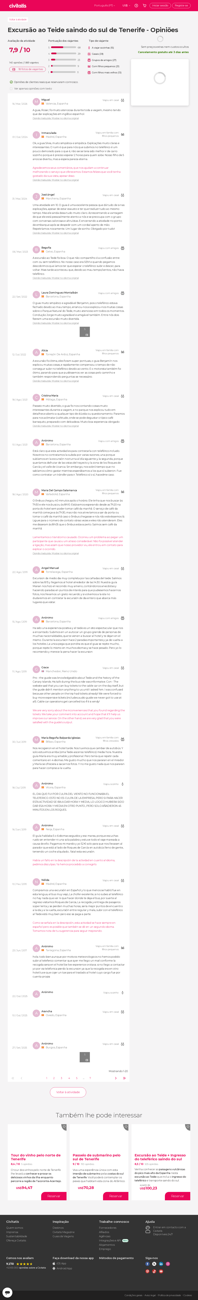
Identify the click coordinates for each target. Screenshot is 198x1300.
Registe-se (181, 5)
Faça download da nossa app (73, 1258)
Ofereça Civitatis (16, 1240)
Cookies (187, 1295)
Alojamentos (107, 1244)
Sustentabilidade (16, 1236)
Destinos (58, 1227)
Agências (104, 1236)
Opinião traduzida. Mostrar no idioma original (56, 118)
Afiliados (104, 1232)
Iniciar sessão (160, 5)
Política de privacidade (169, 1295)
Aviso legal (150, 1295)
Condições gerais (133, 1295)
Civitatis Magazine (63, 1232)
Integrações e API (110, 1240)
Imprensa (12, 1232)
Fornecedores (107, 1227)
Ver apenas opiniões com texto (33, 88)
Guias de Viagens (63, 1236)
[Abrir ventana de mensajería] (7, 1293)
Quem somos (14, 1227)
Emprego (105, 1249)
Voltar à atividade (17, 19)
